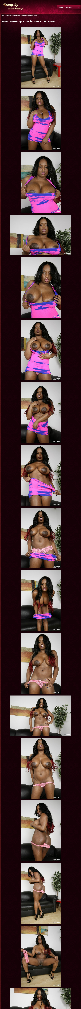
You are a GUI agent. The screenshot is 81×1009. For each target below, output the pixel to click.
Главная (61, 7)
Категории (69, 7)
